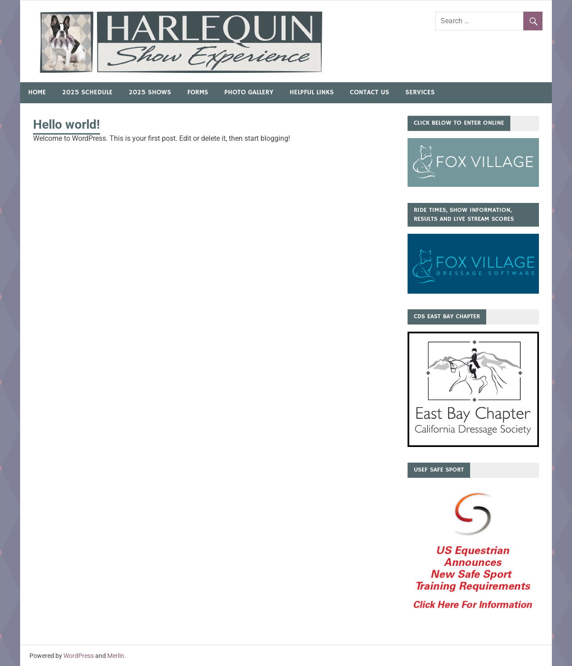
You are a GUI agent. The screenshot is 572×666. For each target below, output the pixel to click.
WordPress (78, 655)
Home (37, 92)
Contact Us (369, 92)
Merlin (115, 655)
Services (420, 92)
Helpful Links (312, 92)
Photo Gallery (248, 92)
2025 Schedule (87, 92)
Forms (197, 92)
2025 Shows (150, 92)
